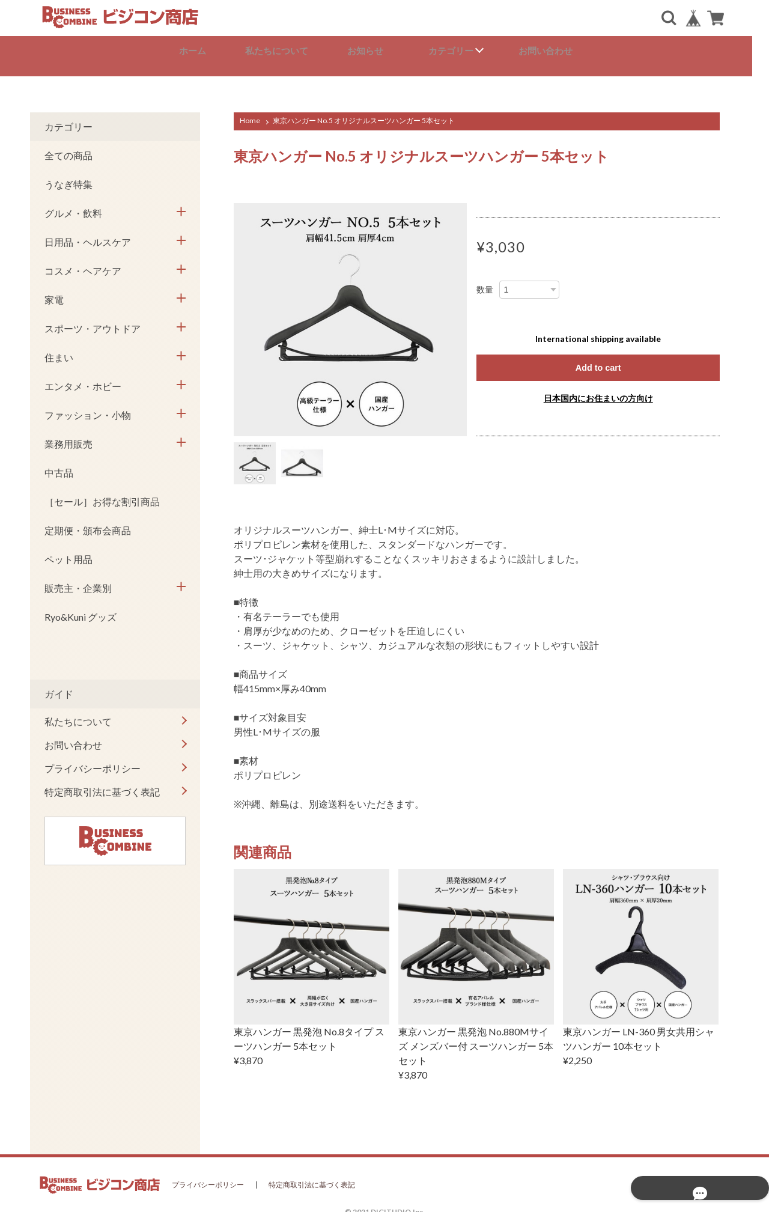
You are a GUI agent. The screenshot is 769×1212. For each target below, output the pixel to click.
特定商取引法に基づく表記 (102, 784)
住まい (58, 350)
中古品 (58, 465)
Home (250, 113)
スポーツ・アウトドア (92, 321)
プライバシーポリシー (92, 761)
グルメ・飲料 (73, 206)
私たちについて (285, 50)
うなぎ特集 (68, 177)
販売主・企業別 (78, 580)
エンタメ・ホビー (82, 379)
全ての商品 (68, 148)
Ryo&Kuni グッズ (80, 609)
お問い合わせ (554, 50)
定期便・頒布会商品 (87, 523)
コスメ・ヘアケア (82, 263)
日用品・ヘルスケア (87, 234)
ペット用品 (68, 552)
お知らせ (375, 50)
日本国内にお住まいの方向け (598, 392)
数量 (484, 282)
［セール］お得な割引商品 (102, 494)
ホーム (200, 50)
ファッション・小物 (87, 407)
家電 (54, 292)
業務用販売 (68, 436)
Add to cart (598, 361)
